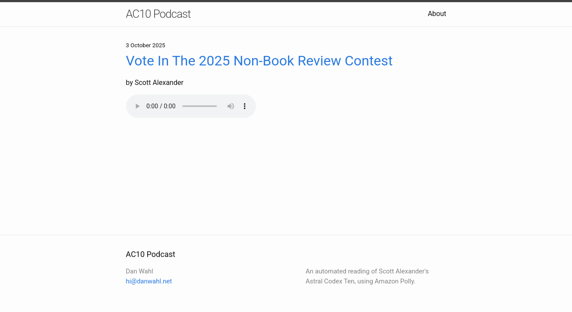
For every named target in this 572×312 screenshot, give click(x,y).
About (437, 14)
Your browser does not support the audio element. (191, 106)
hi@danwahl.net (149, 281)
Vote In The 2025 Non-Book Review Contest (259, 60)
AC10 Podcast (158, 13)
